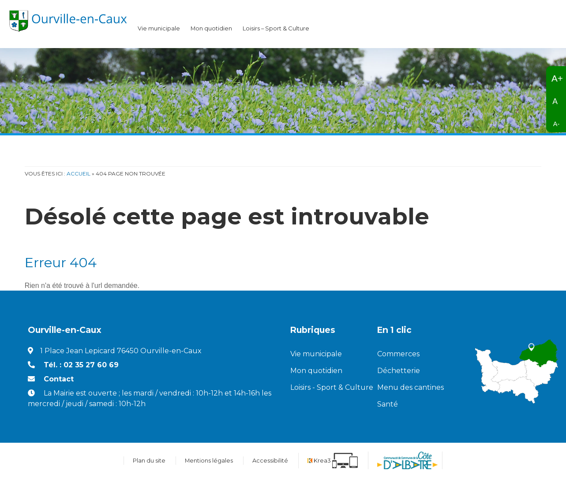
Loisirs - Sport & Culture (327, 387)
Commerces (398, 354)
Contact (59, 379)
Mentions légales (209, 460)
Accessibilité (270, 460)
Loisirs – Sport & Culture (276, 28)
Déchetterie (398, 370)
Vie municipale (159, 28)
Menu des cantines (410, 387)
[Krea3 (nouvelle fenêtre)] (332, 460)
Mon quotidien (211, 28)
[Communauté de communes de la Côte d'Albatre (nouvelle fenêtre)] (407, 460)
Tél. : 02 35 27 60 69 (81, 365)
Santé (387, 404)
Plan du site (149, 460)
